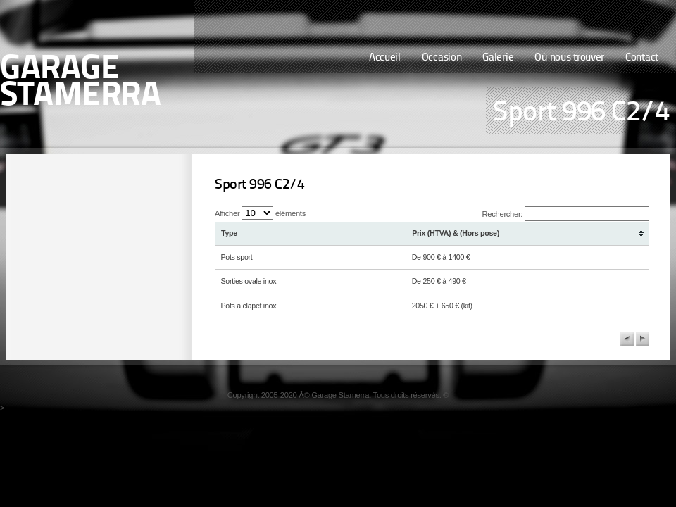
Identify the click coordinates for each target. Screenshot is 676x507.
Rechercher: (565, 214)
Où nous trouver (569, 58)
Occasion (442, 58)
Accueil (385, 58)
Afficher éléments (260, 213)
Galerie (497, 58)
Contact (641, 58)
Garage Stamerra (80, 83)
